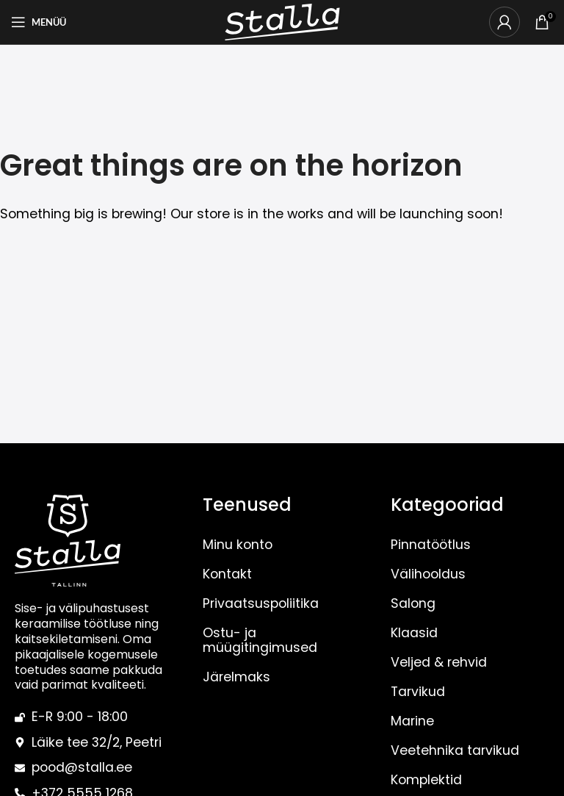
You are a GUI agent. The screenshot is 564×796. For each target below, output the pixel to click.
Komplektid (426, 780)
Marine (412, 721)
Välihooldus (428, 574)
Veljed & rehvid (439, 662)
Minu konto (237, 544)
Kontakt (227, 574)
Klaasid (414, 633)
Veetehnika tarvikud (455, 750)
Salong (413, 603)
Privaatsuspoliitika (261, 603)
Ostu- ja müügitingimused (260, 640)
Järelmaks (236, 677)
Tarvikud (418, 691)
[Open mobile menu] (38, 22)
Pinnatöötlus (431, 544)
